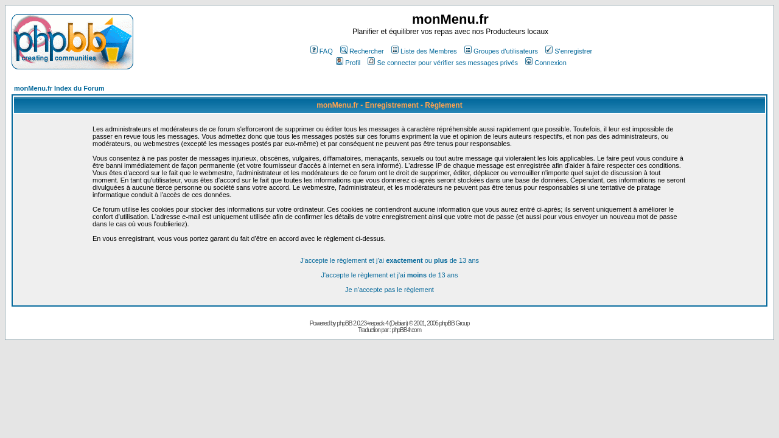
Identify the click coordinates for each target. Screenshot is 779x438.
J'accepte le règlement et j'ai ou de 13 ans (389, 260)
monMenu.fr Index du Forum (59, 88)
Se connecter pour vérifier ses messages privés (443, 62)
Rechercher (362, 51)
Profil (348, 62)
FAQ (321, 51)
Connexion (546, 62)
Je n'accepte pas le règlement (389, 289)
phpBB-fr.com (406, 330)
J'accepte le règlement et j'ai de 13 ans (389, 275)
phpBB (344, 323)
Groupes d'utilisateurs (501, 51)
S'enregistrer (568, 51)
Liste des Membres (424, 51)
